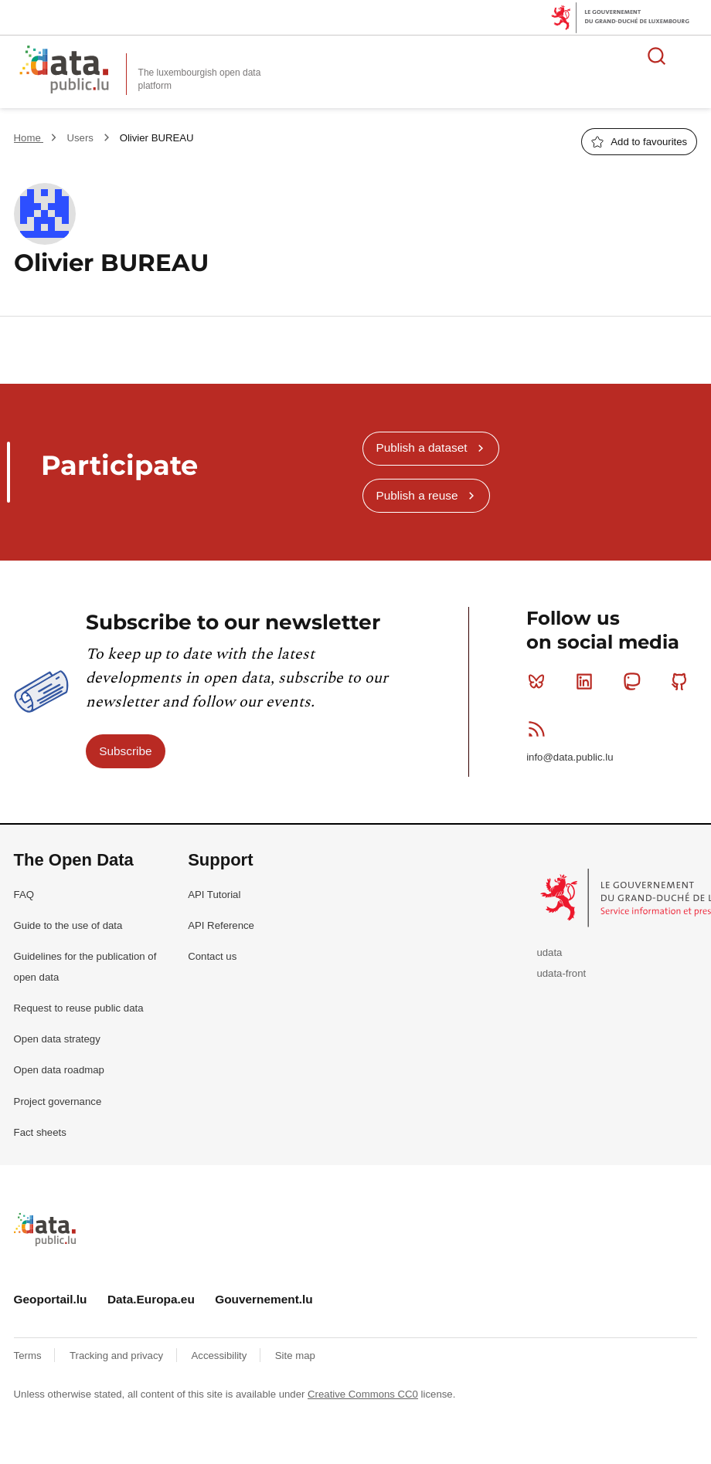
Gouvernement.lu (264, 1299)
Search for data (657, 56)
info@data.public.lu (569, 757)
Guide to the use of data (68, 925)
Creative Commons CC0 (363, 1394)
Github (682, 681)
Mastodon (634, 681)
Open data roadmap (59, 1070)
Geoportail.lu (50, 1299)
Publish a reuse (417, 495)
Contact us (212, 956)
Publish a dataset (421, 447)
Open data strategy (57, 1039)
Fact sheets (40, 1132)
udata (549, 952)
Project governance (58, 1101)
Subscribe (125, 750)
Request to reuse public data (79, 1008)
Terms (29, 1355)
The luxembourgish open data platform (199, 79)
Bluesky (539, 681)
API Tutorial (214, 894)
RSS (539, 729)
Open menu (691, 56)
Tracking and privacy (118, 1355)
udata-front (561, 973)
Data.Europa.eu (151, 1299)
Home (29, 138)
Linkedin (587, 681)
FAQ (24, 894)
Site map (295, 1355)
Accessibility (221, 1355)
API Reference (221, 925)
